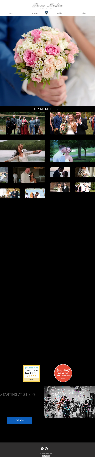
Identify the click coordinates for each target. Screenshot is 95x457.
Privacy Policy (46, 456)
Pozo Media (47, 5)
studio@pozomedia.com (49, 432)
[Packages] (19, 420)
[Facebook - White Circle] (42, 448)
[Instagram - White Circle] (46, 448)
